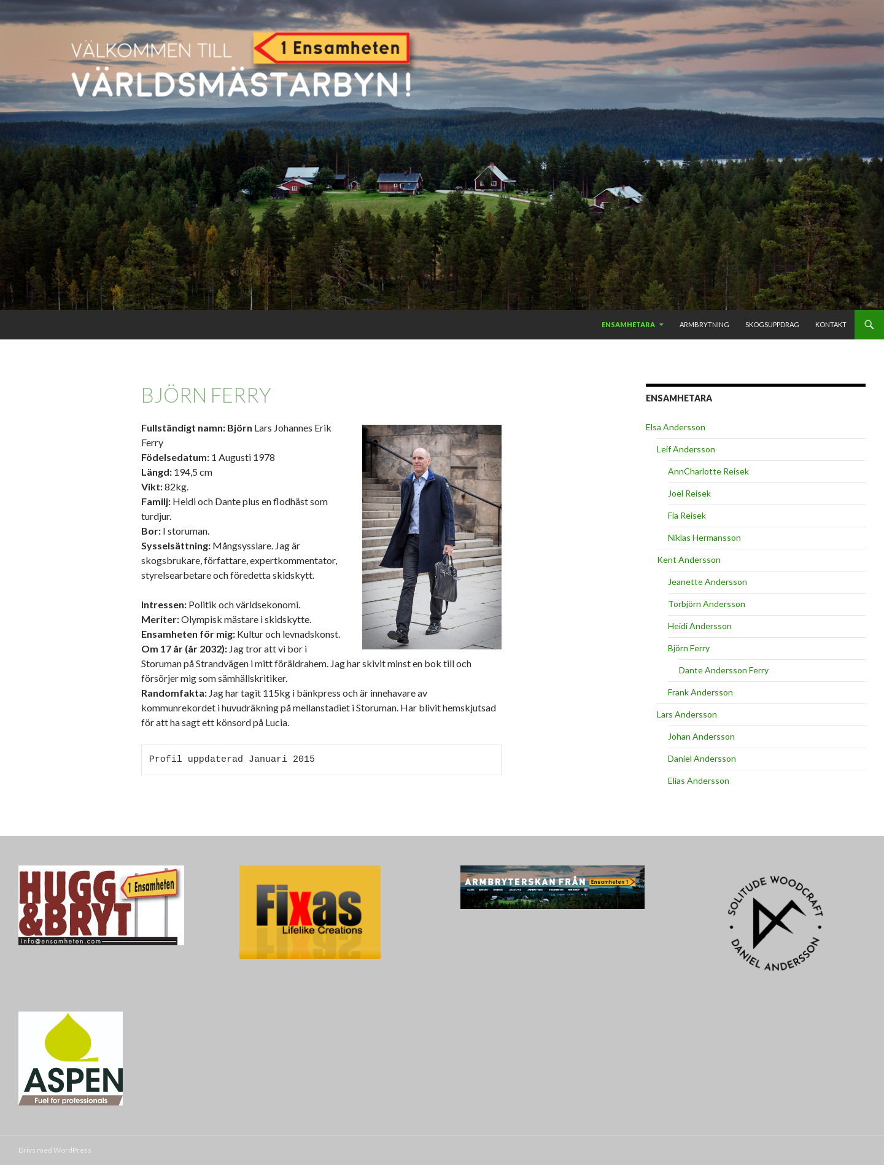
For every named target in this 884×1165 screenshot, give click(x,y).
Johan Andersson (701, 736)
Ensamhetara (628, 324)
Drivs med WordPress (54, 1150)
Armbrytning (704, 324)
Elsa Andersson (675, 427)
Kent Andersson (689, 559)
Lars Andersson (687, 714)
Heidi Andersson (700, 626)
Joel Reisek (689, 493)
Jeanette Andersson (707, 581)
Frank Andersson (700, 692)
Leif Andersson (686, 449)
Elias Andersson (698, 780)
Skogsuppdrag (772, 324)
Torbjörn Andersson (706, 603)
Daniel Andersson (702, 758)
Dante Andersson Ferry (724, 670)
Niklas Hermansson (704, 537)
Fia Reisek (687, 515)
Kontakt (831, 324)
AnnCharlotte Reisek (708, 471)
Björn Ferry (689, 648)
